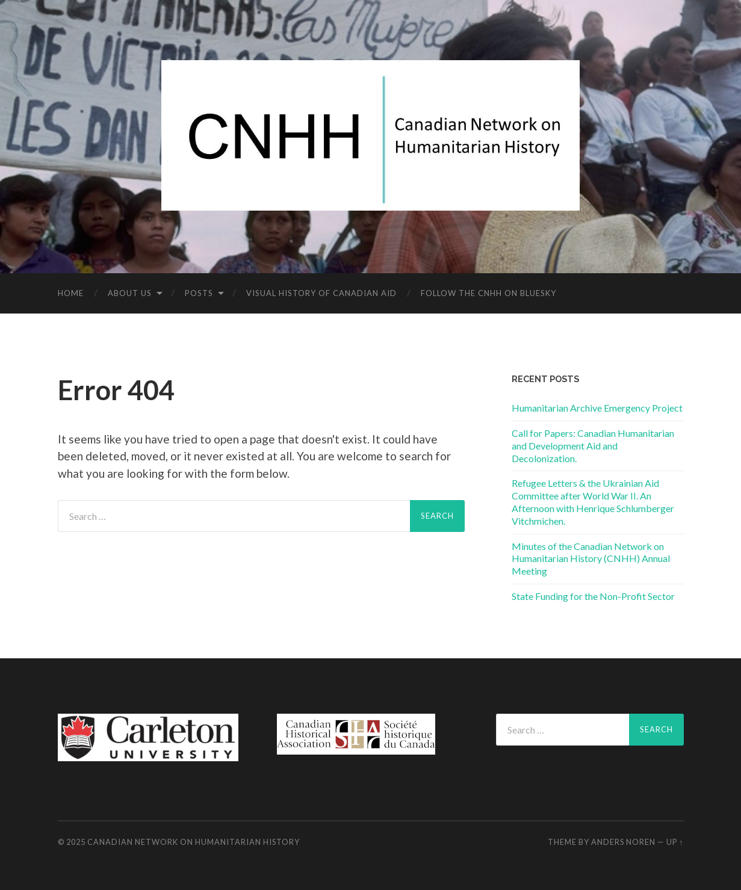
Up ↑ (674, 842)
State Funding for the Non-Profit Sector (593, 596)
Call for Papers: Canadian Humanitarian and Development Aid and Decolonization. (593, 445)
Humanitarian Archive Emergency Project (597, 407)
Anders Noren (623, 842)
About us (130, 293)
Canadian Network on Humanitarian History (193, 842)
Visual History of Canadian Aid (321, 293)
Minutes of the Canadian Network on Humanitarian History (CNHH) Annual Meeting (591, 558)
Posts (199, 293)
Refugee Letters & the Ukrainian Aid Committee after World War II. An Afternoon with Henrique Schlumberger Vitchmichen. (593, 501)
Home (71, 293)
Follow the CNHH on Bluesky (488, 293)
